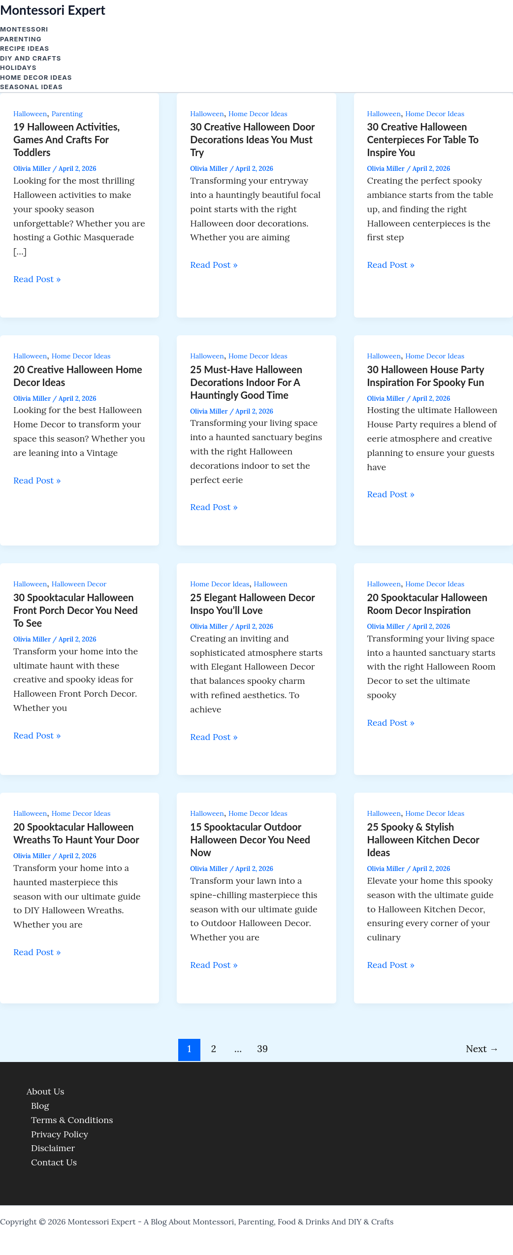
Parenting (20, 39)
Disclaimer (53, 1148)
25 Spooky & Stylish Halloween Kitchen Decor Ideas (423, 839)
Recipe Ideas (24, 48)
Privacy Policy (59, 1134)
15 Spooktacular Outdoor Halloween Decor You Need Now (250, 839)
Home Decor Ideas (36, 77)
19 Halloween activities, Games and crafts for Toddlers (66, 139)
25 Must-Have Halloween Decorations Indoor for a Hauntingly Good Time (246, 382)
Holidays (18, 67)
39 (262, 1049)
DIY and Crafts (30, 58)
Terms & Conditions (72, 1120)
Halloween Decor (79, 583)
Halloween (30, 113)
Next (482, 1049)
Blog (40, 1105)
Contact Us (54, 1162)
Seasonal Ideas (31, 87)
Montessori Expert (52, 10)
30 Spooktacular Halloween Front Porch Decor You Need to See (75, 610)
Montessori (24, 29)
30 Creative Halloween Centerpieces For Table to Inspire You (423, 139)
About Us (45, 1091)
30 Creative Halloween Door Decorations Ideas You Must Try (252, 139)
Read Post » (37, 279)
